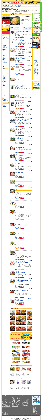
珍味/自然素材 (4, 76)
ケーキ (3, 56)
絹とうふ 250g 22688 (19, 103)
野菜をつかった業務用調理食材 (6, 406)
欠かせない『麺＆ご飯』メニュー (16, 356)
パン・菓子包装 (4, 99)
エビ (6, 37)
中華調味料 (27, 401)
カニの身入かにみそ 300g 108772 (21, 58)
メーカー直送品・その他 (25, 405)
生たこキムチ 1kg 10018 (19, 138)
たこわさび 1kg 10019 (19, 155)
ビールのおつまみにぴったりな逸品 (16, 398)
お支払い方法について (35, 412)
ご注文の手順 (4, 106)
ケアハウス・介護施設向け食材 (6, 405)
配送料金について (5, 107)
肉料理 (3, 74)
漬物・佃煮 (4, 48)
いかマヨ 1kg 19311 (19, 163)
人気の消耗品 (35, 75)
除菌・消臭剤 (5, 61)
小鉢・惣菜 (4, 47)
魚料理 (5, 46)
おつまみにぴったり (36, 69)
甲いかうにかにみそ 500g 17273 (20, 67)
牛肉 (3, 36)
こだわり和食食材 (4, 412)
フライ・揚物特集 (36, 73)
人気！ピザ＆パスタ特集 (5, 414)
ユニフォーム (4, 96)
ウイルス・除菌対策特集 (5, 399)
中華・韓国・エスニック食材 (15, 401)
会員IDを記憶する (36, 19)
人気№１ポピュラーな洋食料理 (25, 348)
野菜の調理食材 (35, 59)
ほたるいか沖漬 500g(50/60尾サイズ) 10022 (22, 111)
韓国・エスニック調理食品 (25, 399)
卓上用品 (4, 95)
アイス (5, 56)
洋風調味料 (26, 400)
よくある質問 (34, 407)
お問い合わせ (33, 6)
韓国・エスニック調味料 (25, 402)
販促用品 (4, 97)
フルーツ (4, 58)
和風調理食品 (4, 45)
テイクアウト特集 (36, 74)
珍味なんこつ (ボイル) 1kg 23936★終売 (22, 262)
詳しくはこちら (29, 38)
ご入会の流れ (4, 104)
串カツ (3, 46)
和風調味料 (23, 401)
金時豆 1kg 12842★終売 (19, 300)
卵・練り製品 (4, 81)
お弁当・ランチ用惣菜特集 (26, 352)
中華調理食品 (4, 49)
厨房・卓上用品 (26, 403)
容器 (3, 61)
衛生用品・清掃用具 (5, 62)
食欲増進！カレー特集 (15, 397)
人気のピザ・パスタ (36, 66)
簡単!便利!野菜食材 (36, 58)
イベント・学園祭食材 (4, 401)
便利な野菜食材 (4, 404)
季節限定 (23, 400)
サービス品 (23, 404)
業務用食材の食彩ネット (5, 2)
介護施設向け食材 (36, 64)
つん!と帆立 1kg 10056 (19, 172)
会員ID (34, 14)
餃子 (4, 50)
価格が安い (27, 28)
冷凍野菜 (7, 6)
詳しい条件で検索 (18, 6)
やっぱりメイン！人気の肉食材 (26, 356)
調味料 (3, 66)
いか (7, 37)
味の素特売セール (26, 340)
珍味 (7, 46)
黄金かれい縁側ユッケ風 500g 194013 (21, 189)
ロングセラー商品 (36, 62)
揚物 (3, 84)
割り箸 (3, 60)
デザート (9, 6)
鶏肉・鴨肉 (5, 36)
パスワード (35, 16)
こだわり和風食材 (36, 65)
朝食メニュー (35, 71)
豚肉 (7, 36)
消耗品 (3, 59)
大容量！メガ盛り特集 (36, 72)
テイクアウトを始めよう (5, 400)
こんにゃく (4, 83)
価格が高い (30, 28)
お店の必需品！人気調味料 (16, 348)
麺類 (6, 47)
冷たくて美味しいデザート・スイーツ (16, 402)
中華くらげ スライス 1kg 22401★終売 (21, 120)
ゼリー (7, 57)
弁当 (7, 60)
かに (3, 38)
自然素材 (4, 35)
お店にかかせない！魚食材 (16, 352)
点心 (3, 50)
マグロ (5, 38)
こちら (38, 20)
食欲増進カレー (35, 68)
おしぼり (5, 60)
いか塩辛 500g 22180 (19, 95)
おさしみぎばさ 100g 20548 (20, 86)
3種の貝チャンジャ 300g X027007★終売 (22, 290)
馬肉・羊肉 (4, 37)
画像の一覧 (12, 28)
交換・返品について (35, 411)
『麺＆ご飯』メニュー (36, 70)
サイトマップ (38, 6)
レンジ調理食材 (35, 61)
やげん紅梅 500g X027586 (20, 147)
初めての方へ (23, 6)
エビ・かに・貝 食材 (36, 67)
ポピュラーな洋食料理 (15, 405)
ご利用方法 (4, 105)
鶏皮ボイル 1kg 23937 (19, 129)
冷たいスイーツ (35, 60)
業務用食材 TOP (12, 13)
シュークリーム (4, 57)
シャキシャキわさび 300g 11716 (20, 40)
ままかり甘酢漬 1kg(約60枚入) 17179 (21, 49)
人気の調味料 (35, 63)
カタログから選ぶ (35, 413)
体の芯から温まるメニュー (5, 411)
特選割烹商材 (4, 78)
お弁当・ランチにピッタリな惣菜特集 (16, 404)
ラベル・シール (4, 98)
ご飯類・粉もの (4, 79)
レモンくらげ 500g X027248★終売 (21, 272)
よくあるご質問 (28, 6)
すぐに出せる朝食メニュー (15, 403)
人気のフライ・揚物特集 (15, 406)
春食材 (11, 6)
